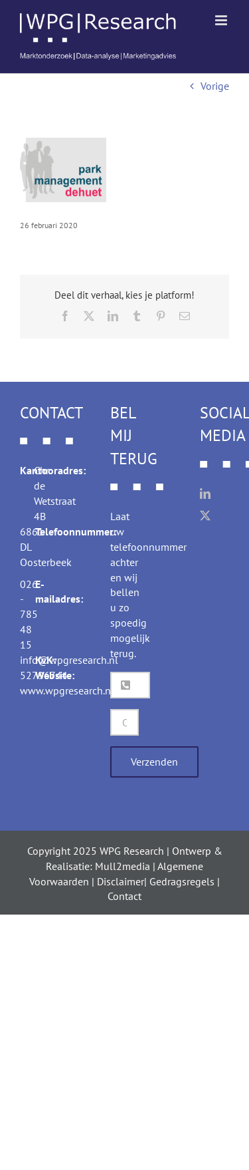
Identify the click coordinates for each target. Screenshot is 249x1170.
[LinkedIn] (205, 493)
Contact (124, 896)
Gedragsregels (181, 881)
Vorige (215, 85)
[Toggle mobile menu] (222, 20)
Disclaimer (120, 881)
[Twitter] (205, 515)
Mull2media (122, 866)
